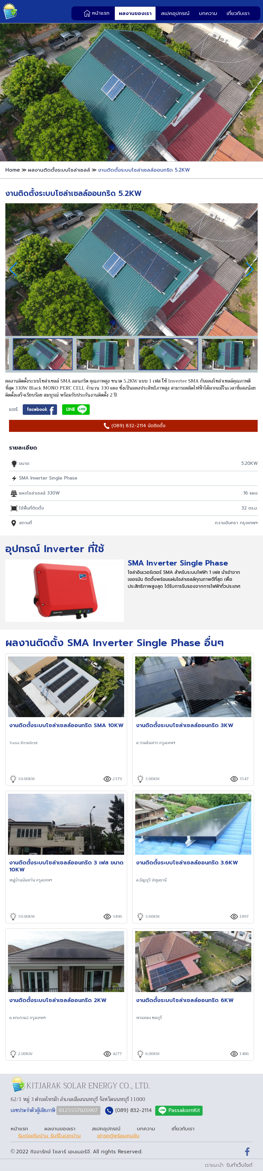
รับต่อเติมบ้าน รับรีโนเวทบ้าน (49, 1135)
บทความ (208, 13)
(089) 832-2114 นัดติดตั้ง (138, 425)
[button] (249, 269)
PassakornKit (184, 1110)
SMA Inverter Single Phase (178, 563)
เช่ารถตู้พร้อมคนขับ (118, 1135)
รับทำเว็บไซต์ (239, 1165)
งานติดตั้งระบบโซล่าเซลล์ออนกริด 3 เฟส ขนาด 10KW (66, 866)
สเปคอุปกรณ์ (175, 13)
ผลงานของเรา (135, 13)
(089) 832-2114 (133, 1110)
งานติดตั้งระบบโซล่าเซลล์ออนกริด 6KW (185, 1000)
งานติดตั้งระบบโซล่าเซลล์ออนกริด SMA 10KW (66, 725)
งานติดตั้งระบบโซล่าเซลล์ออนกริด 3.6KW (187, 862)
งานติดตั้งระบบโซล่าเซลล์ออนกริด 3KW (184, 725)
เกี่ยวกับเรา (238, 13)
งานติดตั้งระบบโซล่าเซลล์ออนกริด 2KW (57, 1000)
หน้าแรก (100, 13)
